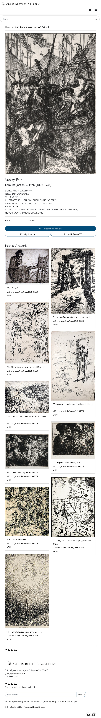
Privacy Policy (51, 701)
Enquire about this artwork (50, 228)
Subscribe (81, 694)
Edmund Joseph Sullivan (30, 26)
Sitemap (42, 707)
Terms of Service (66, 701)
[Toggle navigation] (96, 10)
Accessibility (28, 707)
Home (7, 26)
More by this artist (28, 234)
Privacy (35, 707)
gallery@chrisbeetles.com (15, 673)
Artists (15, 26)
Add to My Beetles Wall (73, 234)
